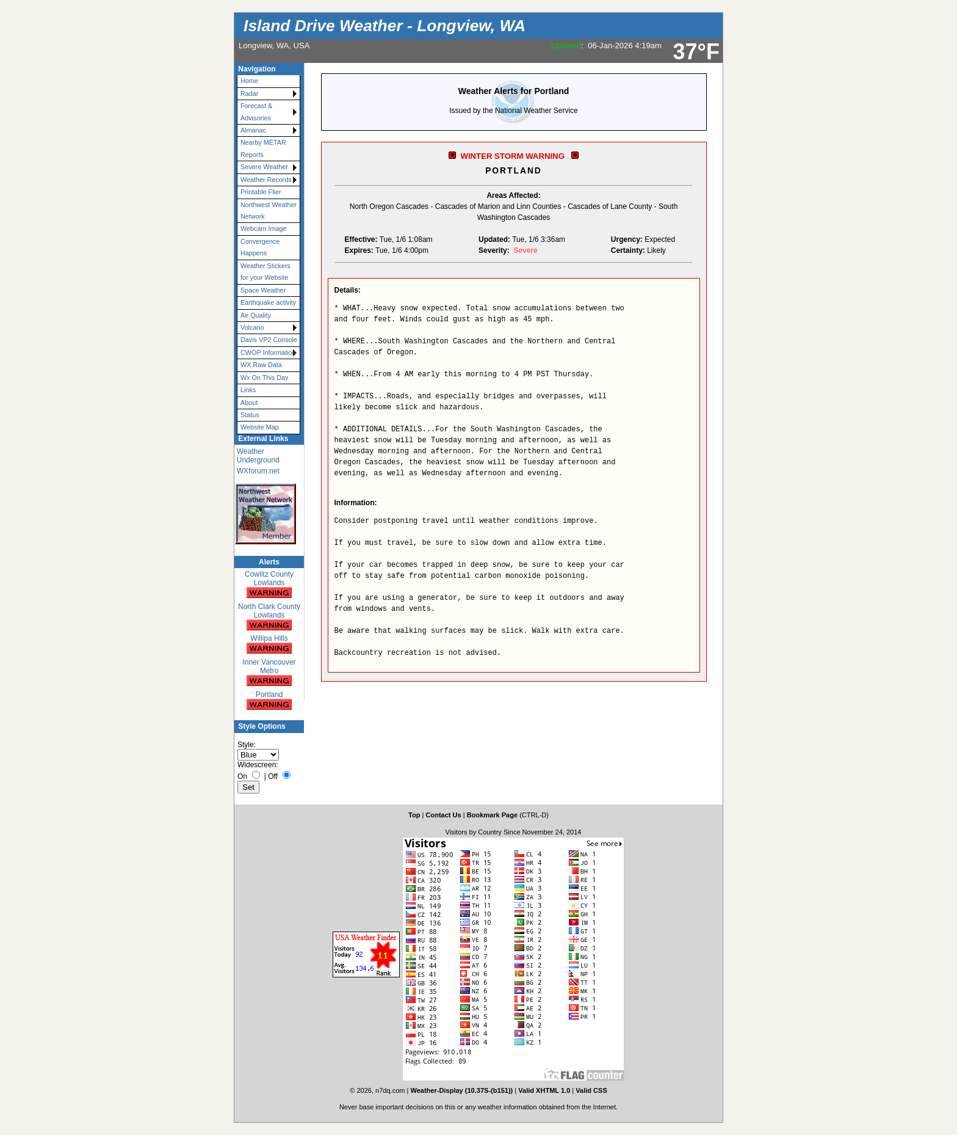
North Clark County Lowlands (269, 617)
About (249, 402)
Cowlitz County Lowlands (269, 585)
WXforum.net (258, 471)
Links (248, 389)
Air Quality (255, 315)
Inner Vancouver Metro (268, 673)
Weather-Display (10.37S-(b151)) (463, 1090)
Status (249, 414)
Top (414, 815)
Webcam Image (263, 228)
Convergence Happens (260, 247)
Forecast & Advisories (256, 111)
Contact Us (443, 815)
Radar (249, 93)
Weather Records (266, 179)
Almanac (253, 130)
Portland (269, 701)
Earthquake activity (268, 302)
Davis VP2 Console (268, 339)
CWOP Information (267, 352)
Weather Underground (258, 455)
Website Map (259, 427)
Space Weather (263, 290)
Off (273, 776)
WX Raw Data (261, 364)
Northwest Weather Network (268, 210)
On (242, 776)
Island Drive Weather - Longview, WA (384, 25)
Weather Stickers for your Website (265, 271)
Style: (246, 744)
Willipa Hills (269, 644)
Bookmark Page (492, 815)
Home (249, 80)
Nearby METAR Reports (263, 148)
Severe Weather (264, 166)
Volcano (252, 327)
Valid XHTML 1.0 (544, 1090)
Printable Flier (260, 191)
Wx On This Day (264, 377)
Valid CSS (591, 1090)
